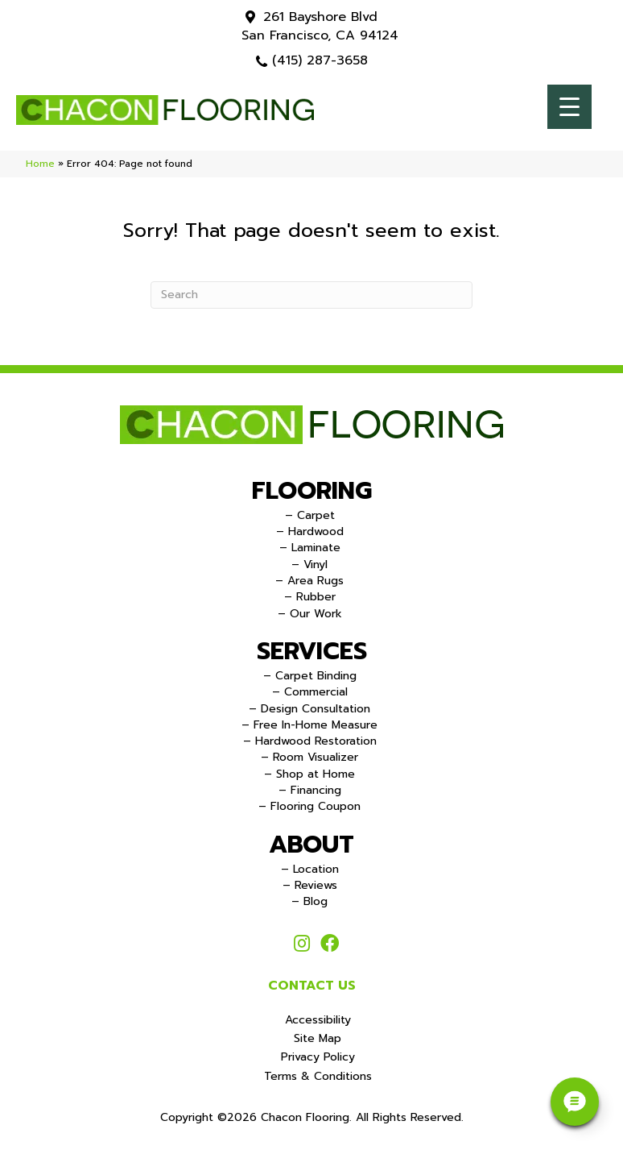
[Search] (311, 295)
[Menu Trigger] (569, 107)
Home (40, 163)
